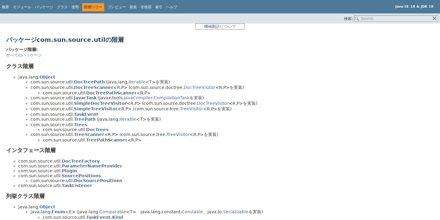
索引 (159, 7)
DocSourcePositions (98, 180)
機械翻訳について (220, 26)
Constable (192, 211)
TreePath (85, 119)
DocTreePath (89, 81)
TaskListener (77, 185)
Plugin (69, 170)
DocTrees (97, 129)
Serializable (235, 211)
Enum (58, 211)
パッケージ (44, 7)
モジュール (22, 7)
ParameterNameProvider (92, 165)
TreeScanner (89, 134)
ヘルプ (171, 7)
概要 (5, 7)
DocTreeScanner (93, 87)
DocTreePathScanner (111, 92)
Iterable (137, 81)
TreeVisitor (191, 108)
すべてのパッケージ (24, 55)
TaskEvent (86, 114)
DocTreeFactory (81, 161)
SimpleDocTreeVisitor (100, 103)
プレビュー (117, 7)
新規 (133, 7)
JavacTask (85, 97)
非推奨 (146, 7)
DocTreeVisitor (199, 87)
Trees (80, 124)
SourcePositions (81, 175)
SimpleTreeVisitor (96, 108)
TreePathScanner (106, 140)
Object (47, 77)
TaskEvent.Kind (104, 217)
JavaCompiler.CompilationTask (156, 97)
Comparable (112, 211)
